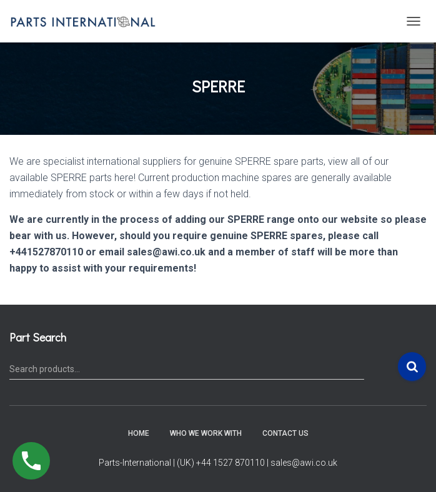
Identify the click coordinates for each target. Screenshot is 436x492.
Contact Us (285, 433)
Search (412, 366)
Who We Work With (206, 433)
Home (138, 433)
